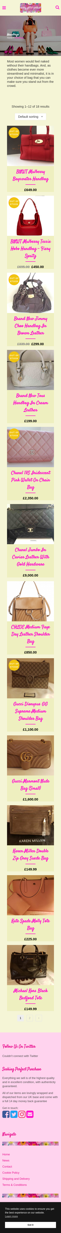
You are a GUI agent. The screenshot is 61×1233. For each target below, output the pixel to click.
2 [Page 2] (29, 1018)
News (5, 1160)
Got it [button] (30, 1225)
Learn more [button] (11, 1216)
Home (10, 38)
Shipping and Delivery (16, 1178)
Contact (7, 1166)
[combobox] (30, 116)
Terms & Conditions (14, 1184)
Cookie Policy (10, 1172)
